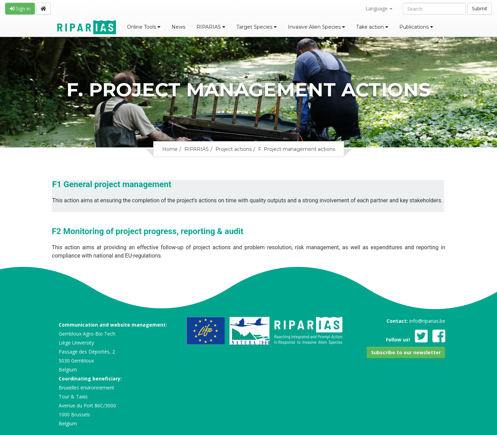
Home (170, 149)
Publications (416, 27)
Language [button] (379, 8)
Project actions (233, 149)
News (178, 27)
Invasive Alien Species (316, 27)
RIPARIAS (210, 27)
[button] (406, 352)
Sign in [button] (20, 8)
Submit (479, 8)
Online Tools (143, 27)
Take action (372, 27)
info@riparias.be (427, 321)
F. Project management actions (296, 149)
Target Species (256, 27)
